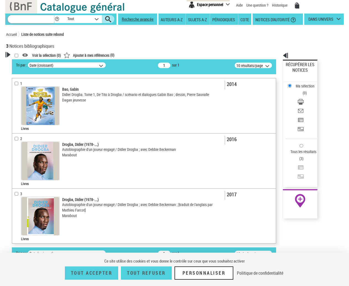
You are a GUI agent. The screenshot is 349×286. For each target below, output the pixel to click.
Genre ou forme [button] (25, 208)
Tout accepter (91, 273)
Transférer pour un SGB (304, 102)
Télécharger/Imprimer (303, 82)
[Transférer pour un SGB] (307, 103)
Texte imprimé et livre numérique (38, 114)
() (159, 55)
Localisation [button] (22, 145)
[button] (56, 19)
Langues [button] (19, 164)
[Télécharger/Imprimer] (307, 83)
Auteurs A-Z (172, 19)
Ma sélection (296, 73)
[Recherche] (31, 19)
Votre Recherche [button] (29, 64)
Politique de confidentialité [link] (260, 273)
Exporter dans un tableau (306, 96)
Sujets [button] (17, 182)
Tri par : (92, 65)
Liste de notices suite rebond (42, 34)
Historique (280, 5)
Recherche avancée (138, 19)
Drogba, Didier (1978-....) (32, 199)
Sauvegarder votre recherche (40, 85)
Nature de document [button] (29, 106)
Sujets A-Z (197, 19)
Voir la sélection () (117, 55)
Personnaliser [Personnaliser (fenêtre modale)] (204, 273)
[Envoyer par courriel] (307, 89)
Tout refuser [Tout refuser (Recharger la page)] (146, 273)
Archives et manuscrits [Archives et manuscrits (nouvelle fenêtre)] (295, 168)
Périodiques (223, 19)
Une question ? (257, 5)
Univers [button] (18, 217)
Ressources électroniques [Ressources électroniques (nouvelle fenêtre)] (297, 174)
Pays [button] (16, 226)
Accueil (11, 34)
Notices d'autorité (272, 19)
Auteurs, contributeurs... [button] (33, 154)
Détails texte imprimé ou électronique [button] (32, 125)
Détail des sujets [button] (26, 191)
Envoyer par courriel (302, 89)
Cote (244, 19)
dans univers (320, 20)
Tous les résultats (300, 118)
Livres (18, 136)
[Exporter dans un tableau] (307, 96)
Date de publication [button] (28, 173)
